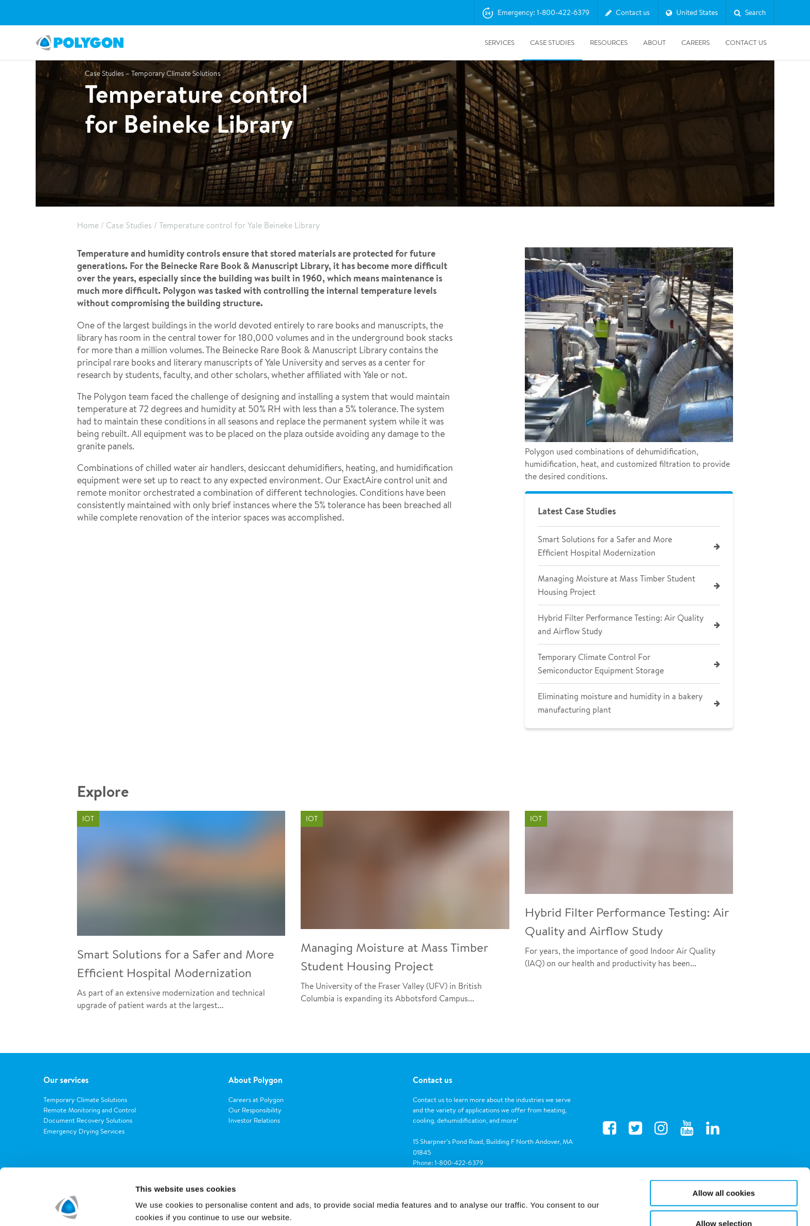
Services (500, 42)
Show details (542, 1197)
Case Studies (552, 42)
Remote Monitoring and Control (89, 1110)
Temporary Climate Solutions (85, 1099)
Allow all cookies (724, 1140)
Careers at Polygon (256, 1099)
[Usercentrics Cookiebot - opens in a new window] (67, 1206)
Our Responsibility (255, 1110)
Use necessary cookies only (723, 1200)
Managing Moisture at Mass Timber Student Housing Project (616, 585)
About (654, 42)
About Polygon (255, 1080)
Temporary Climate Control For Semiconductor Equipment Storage (601, 664)
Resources (609, 42)
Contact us (433, 1080)
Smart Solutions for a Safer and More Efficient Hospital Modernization (605, 546)
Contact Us (746, 42)
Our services (66, 1080)
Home (88, 225)
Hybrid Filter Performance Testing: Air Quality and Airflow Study (621, 624)
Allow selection (723, 1170)
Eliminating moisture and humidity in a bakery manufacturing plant (620, 703)
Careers (695, 42)
